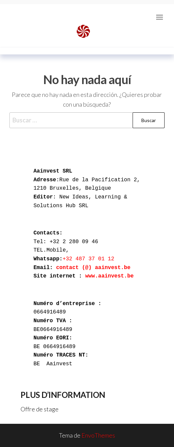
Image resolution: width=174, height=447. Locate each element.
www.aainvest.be (109, 276)
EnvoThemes (98, 435)
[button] (159, 17)
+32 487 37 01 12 (90, 259)
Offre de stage (40, 409)
